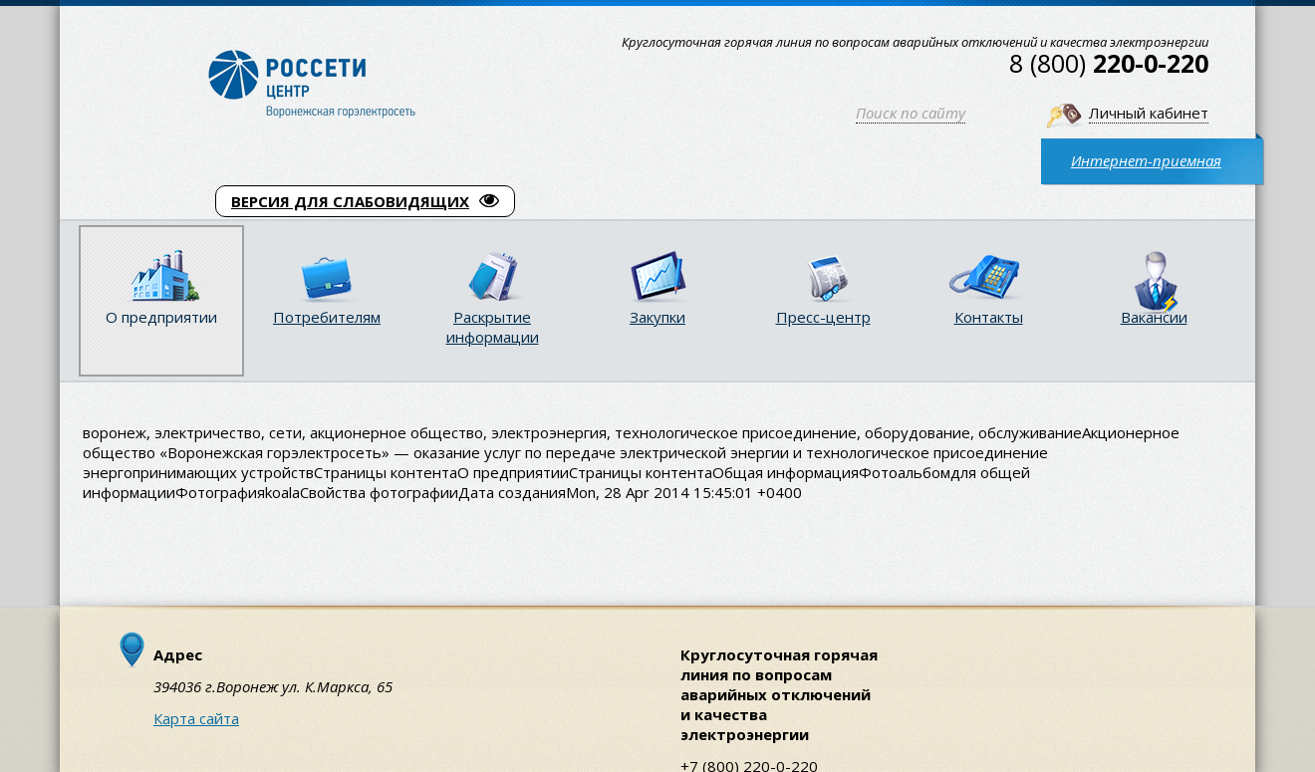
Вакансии (1154, 317)
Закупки (657, 317)
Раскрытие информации (492, 327)
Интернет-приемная (1146, 160)
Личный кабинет (1148, 113)
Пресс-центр (823, 317)
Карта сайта (196, 718)
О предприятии (161, 317)
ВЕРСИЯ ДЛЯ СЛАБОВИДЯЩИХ (365, 201)
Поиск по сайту (910, 113)
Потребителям (327, 317)
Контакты (988, 317)
